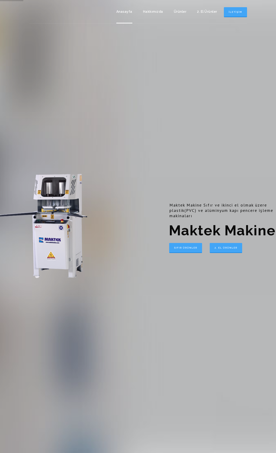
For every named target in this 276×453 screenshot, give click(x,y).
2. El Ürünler (207, 11)
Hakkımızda (153, 11)
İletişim (235, 12)
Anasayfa (124, 11)
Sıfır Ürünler (185, 247)
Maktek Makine (52, 11)
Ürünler (180, 11)
